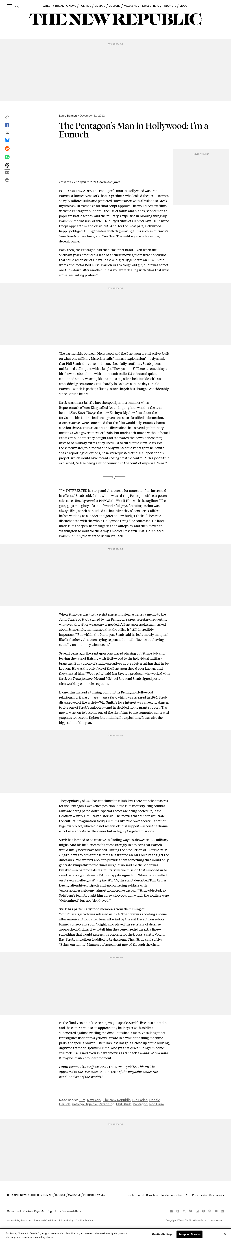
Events (130, 1195)
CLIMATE (100, 5)
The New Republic (117, 1100)
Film (82, 1100)
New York (94, 1100)
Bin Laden (140, 1100)
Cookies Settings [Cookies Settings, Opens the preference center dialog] (162, 1234)
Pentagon (140, 1104)
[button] (7, 117)
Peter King (106, 1104)
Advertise (176, 1195)
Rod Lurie (156, 1104)
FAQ (187, 1195)
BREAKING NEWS (65, 5)
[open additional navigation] (10, 5)
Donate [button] (164, 1195)
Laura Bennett (68, 115)
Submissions (216, 1195)
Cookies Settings (84, 1220)
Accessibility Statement (19, 1220)
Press (195, 1195)
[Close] (225, 1234)
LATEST (47, 5)
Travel (140, 1195)
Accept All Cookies (189, 1234)
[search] (17, 6)
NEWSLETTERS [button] (149, 5)
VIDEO (183, 5)
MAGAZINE (130, 5)
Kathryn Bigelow (84, 1104)
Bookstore (152, 1195)
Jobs (204, 1195)
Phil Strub (123, 1104)
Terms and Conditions (45, 1220)
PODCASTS (169, 5)
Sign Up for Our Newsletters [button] (64, 1211)
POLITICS (85, 5)
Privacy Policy (66, 1220)
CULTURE (114, 5)
